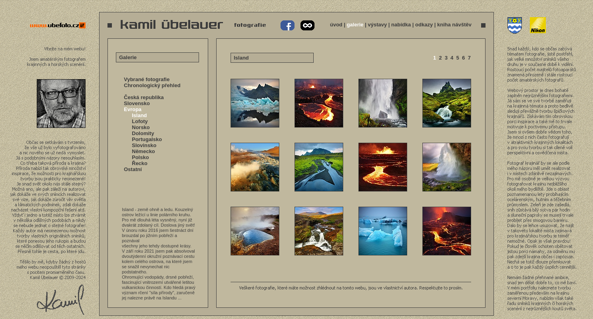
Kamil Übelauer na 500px (306, 25)
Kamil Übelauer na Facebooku (288, 25)
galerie (355, 25)
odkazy (424, 25)
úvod (336, 25)
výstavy (377, 25)
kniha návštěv (454, 25)
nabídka (401, 25)
